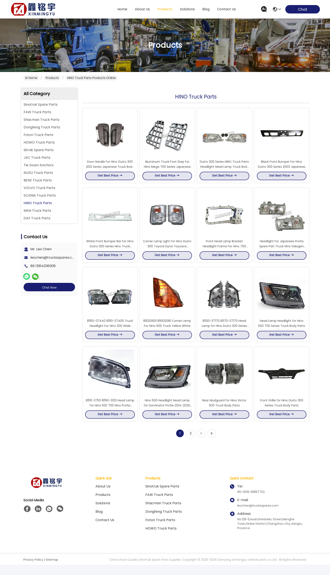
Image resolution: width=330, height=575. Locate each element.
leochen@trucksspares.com (53, 257)
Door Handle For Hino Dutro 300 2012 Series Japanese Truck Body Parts (110, 169)
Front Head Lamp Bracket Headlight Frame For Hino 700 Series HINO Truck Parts (224, 251)
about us (142, 9)
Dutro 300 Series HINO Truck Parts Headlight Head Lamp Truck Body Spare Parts (224, 169)
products (164, 9)
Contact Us (104, 530)
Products (52, 78)
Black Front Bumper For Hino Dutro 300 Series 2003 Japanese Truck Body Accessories (281, 169)
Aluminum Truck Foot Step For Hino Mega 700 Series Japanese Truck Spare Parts (167, 169)
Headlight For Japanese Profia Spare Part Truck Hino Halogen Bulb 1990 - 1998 (281, 251)
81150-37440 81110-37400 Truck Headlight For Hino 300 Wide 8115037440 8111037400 (110, 333)
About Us (102, 496)
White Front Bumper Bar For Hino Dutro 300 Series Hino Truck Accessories (110, 251)
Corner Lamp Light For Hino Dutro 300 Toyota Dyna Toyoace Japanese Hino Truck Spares (167, 251)
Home (122, 9)
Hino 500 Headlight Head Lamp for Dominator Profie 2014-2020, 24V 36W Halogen (167, 415)
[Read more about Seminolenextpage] (201, 443)
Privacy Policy (33, 570)
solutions (187, 9)
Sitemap (52, 570)
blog (205, 9)
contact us (226, 9)
